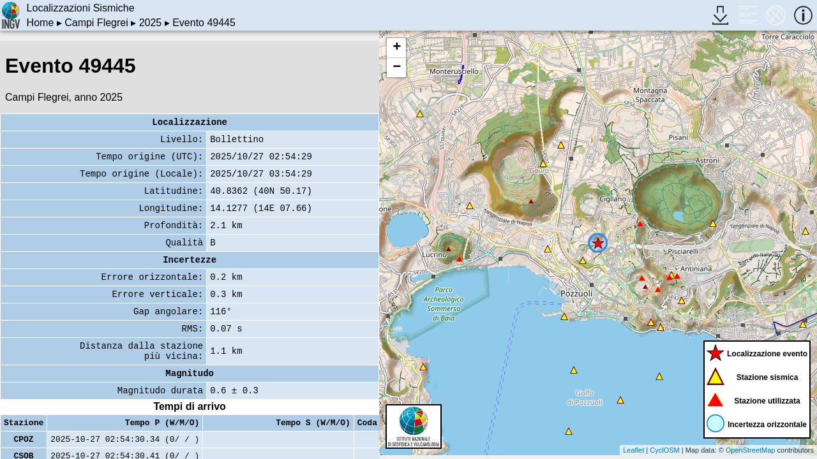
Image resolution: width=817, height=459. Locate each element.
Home (40, 22)
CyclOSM (664, 450)
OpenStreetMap (751, 450)
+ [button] (397, 47)
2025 (150, 22)
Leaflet (633, 450)
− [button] (397, 67)
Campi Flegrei (96, 22)
